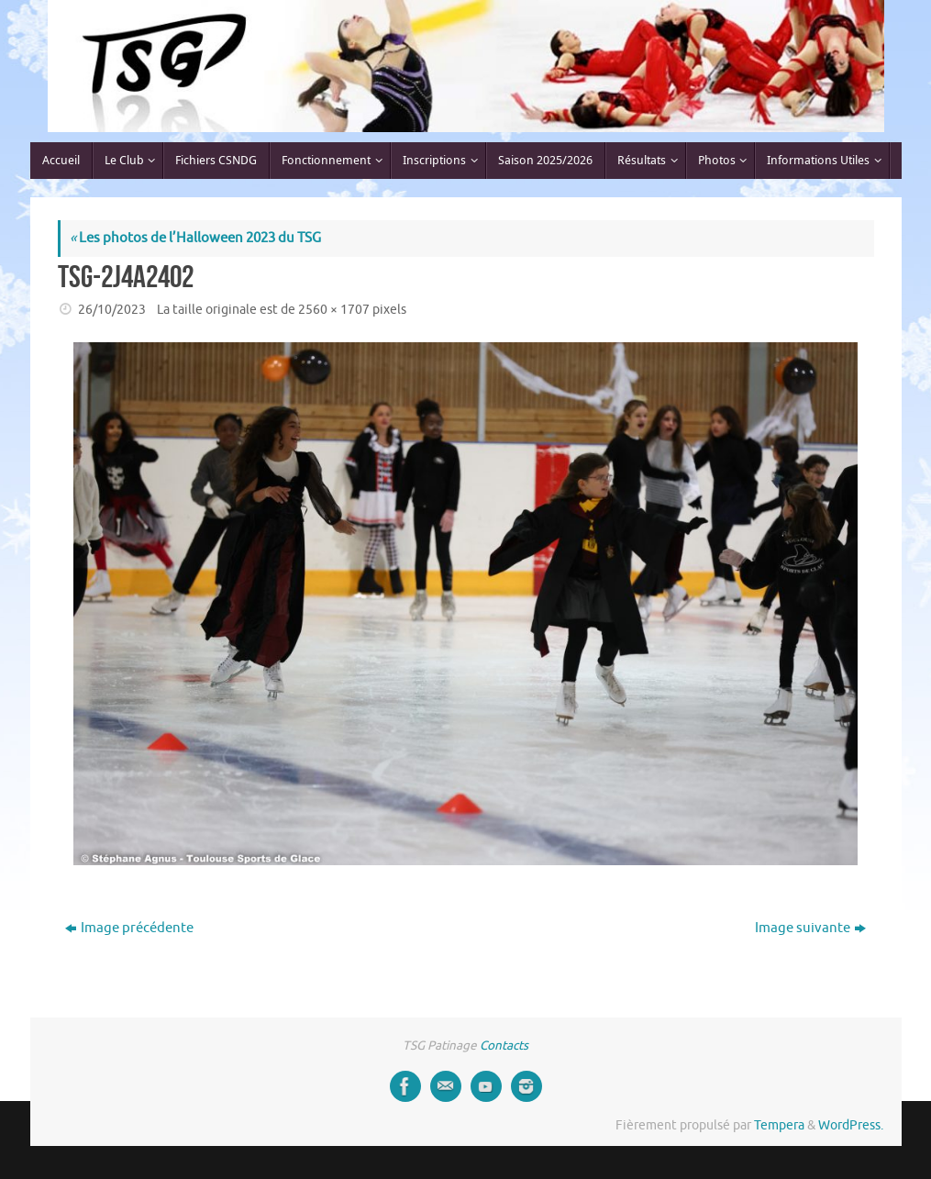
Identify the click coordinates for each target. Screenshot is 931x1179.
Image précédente (129, 928)
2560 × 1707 (334, 309)
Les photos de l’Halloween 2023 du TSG (195, 238)
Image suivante (810, 928)
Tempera (779, 1125)
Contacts (504, 1045)
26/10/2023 (112, 309)
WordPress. (850, 1125)
